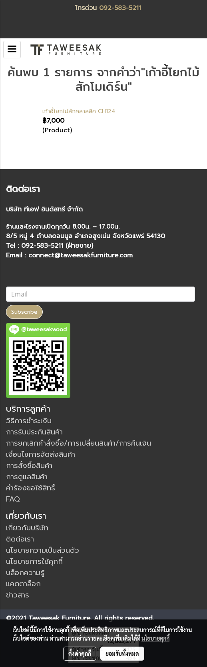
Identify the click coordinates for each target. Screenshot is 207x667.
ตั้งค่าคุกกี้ (79, 653)
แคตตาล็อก (23, 583)
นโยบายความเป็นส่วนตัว (42, 550)
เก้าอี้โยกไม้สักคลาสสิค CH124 (78, 111)
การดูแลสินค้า (27, 476)
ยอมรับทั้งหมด (122, 653)
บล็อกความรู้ (25, 572)
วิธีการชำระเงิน (29, 420)
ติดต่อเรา (20, 539)
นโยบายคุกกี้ (155, 638)
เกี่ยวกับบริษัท (27, 528)
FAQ (13, 499)
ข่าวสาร (17, 595)
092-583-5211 (120, 8)
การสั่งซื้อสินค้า (29, 465)
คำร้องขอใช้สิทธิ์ (30, 488)
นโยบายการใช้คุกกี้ (34, 561)
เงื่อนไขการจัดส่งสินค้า (40, 454)
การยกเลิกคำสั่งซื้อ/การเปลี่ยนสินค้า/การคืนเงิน (78, 443)
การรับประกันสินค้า (34, 432)
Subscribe (24, 312)
